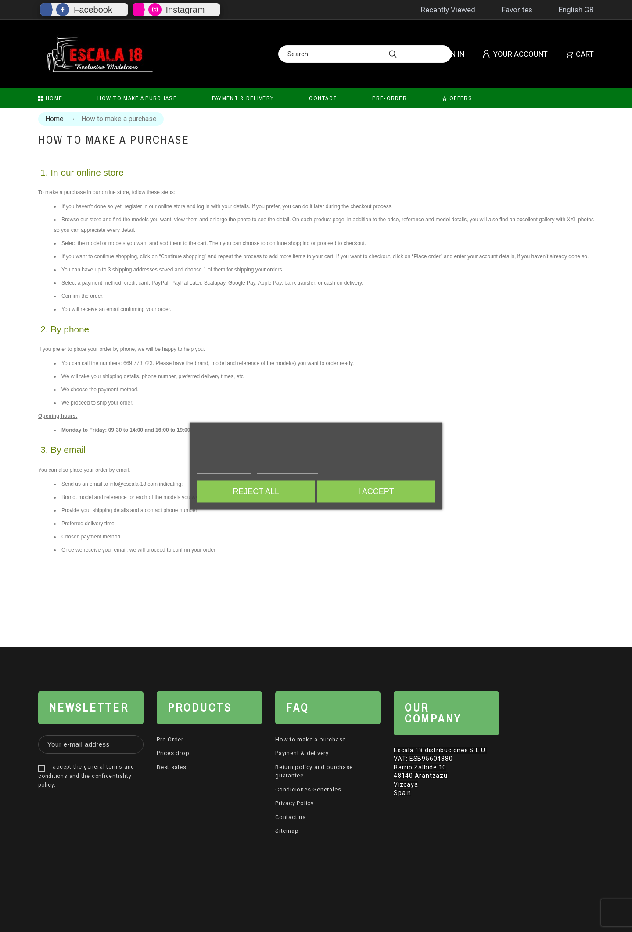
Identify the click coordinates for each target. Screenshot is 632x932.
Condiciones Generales (308, 789)
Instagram (185, 9)
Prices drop (173, 753)
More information (224, 469)
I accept (377, 492)
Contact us (290, 817)
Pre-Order (170, 739)
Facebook (93, 9)
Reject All (255, 492)
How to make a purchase (310, 739)
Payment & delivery (302, 753)
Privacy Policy (294, 803)
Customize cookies (287, 469)
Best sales (172, 767)
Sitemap (286, 830)
